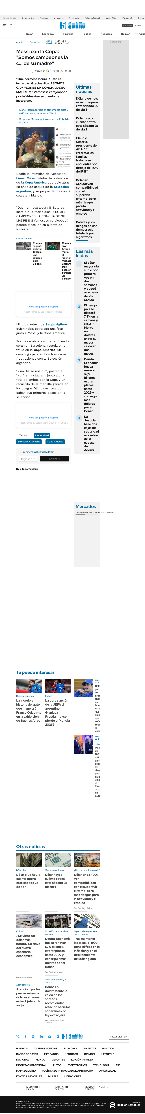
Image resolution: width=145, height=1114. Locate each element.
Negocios (106, 34)
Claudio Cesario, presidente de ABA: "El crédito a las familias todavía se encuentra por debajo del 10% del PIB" (87, 154)
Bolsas (89, 513)
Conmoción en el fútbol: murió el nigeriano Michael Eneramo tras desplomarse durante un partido (69, 260)
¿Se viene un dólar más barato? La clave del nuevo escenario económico (28, 946)
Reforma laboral (92, 18)
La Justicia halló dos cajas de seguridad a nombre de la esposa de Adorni (91, 433)
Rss (118, 1065)
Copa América (36, 182)
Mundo (40, 1059)
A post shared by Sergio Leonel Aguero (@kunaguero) (45, 423)
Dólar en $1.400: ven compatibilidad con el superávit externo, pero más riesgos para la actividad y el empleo (87, 197)
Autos (57, 1065)
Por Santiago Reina (83, 908)
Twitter (17, 1036)
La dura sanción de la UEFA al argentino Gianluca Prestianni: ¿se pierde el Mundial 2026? (58, 712)
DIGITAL (33, 1088)
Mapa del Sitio (26, 1070)
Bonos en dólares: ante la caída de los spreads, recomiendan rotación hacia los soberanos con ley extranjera (57, 1001)
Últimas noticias (46, 1048)
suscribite (127, 25)
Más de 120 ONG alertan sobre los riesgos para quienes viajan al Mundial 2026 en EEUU (99, 772)
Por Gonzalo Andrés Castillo (55, 1021)
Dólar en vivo (28, 18)
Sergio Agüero (56, 324)
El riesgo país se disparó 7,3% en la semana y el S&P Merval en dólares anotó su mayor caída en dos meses (91, 329)
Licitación (58, 18)
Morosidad (127, 18)
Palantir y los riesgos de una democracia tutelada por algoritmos (86, 229)
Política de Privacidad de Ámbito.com (67, 1070)
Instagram (33, 1036)
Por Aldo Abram (24, 977)
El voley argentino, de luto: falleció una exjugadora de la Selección (39, 253)
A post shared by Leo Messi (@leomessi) (43, 312)
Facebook (25, 1036)
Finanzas (68, 34)
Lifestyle (107, 1054)
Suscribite (54, 459)
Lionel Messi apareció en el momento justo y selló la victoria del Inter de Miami (43, 111)
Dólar (29, 34)
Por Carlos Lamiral (54, 972)
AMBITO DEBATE (96, 1088)
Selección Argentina (29, 441)
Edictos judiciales (29, 1076)
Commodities (99, 513)
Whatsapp (58, 1036)
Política (86, 34)
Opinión (125, 34)
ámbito (20, 42)
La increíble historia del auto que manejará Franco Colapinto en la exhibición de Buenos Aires (28, 710)
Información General (31, 1065)
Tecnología (101, 1065)
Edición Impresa (82, 1059)
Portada (22, 1048)
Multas (53, 1076)
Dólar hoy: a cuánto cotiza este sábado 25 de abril (87, 123)
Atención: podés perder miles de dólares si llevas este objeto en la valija (28, 997)
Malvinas (44, 18)
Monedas (80, 513)
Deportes (35, 42)
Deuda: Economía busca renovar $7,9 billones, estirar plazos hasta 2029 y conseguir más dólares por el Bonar (91, 385)
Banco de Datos (27, 1054)
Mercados (51, 1054)
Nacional (22, 1059)
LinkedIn (41, 1036)
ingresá (137, 25)
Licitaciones (72, 1076)
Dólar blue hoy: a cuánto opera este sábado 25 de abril (87, 104)
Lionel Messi (48, 42)
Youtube (49, 1036)
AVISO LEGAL (107, 1070)
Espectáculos (77, 1065)
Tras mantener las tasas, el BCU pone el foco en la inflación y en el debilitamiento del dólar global (87, 949)
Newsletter (138, 34)
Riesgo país (74, 18)
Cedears (110, 513)
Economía (48, 34)
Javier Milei (111, 18)
